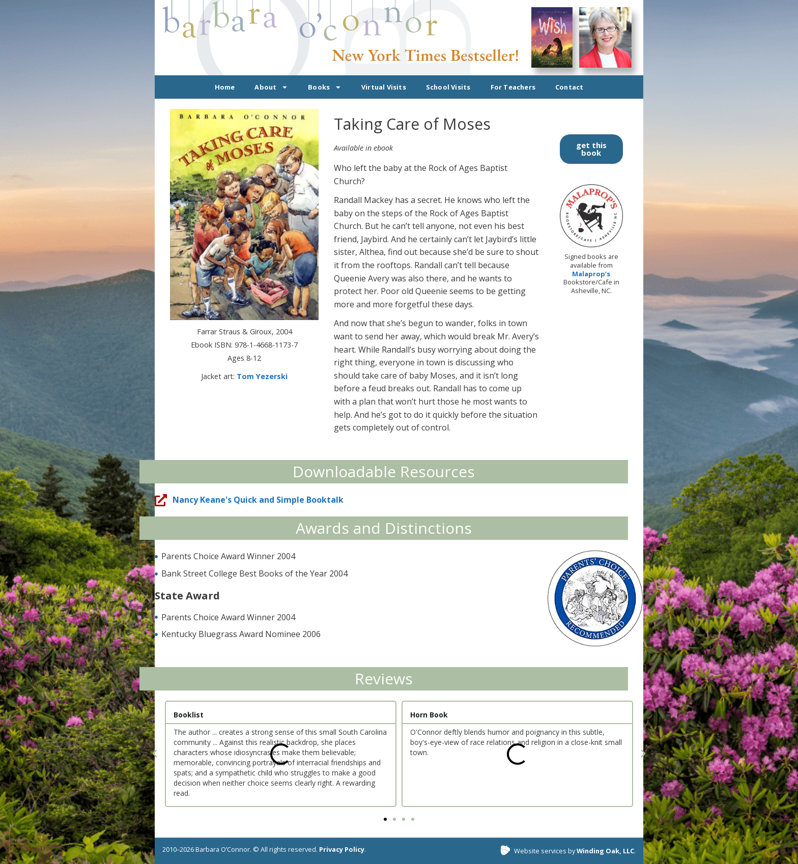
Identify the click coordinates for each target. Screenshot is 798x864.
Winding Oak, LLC (605, 850)
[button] (155, 753)
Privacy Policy (341, 849)
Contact (569, 87)
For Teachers (513, 87)
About (271, 87)
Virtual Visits (383, 87)
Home (225, 87)
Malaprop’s (591, 273)
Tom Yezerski (262, 376)
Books (324, 87)
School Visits (448, 87)
